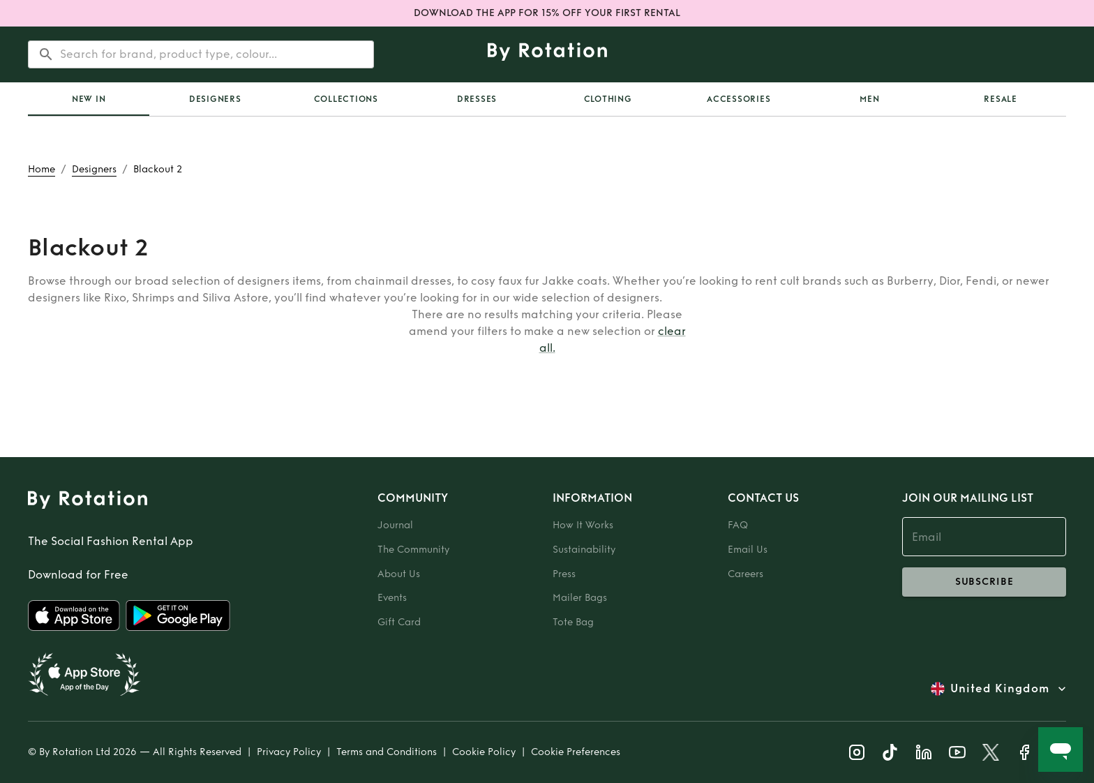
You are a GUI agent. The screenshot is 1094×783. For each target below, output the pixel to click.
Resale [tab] (1000, 99)
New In (89, 99)
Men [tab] (869, 99)
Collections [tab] (346, 99)
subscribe (984, 582)
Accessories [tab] (738, 99)
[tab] (88, 99)
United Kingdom (1000, 689)
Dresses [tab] (477, 99)
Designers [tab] (215, 99)
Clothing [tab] (608, 99)
